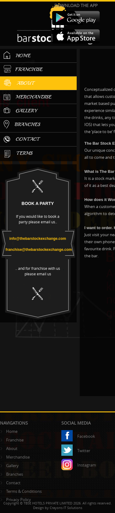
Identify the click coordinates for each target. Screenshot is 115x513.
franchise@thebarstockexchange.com (39, 249)
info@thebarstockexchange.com (37, 238)
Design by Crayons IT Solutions (57, 507)
